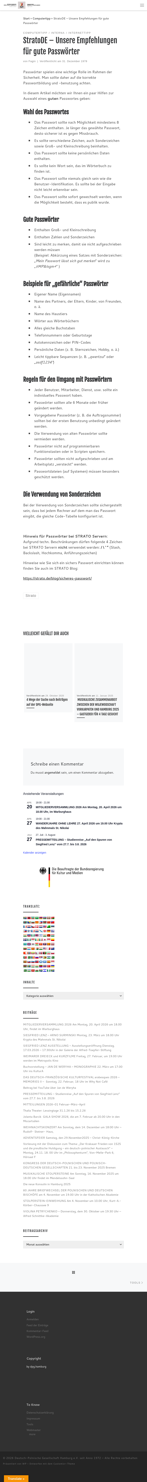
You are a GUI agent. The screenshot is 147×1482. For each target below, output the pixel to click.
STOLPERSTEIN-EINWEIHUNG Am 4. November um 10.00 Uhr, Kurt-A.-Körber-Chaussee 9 (72, 1203)
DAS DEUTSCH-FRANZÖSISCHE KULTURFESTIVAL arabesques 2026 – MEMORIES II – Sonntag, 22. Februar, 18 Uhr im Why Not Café (71, 1079)
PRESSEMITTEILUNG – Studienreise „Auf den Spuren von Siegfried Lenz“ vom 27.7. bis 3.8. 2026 (71, 1096)
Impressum (33, 1418)
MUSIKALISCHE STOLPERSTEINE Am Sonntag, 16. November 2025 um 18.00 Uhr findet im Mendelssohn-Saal (71, 1175)
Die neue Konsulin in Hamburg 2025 (47, 1184)
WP (24, 1463)
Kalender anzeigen (34, 852)
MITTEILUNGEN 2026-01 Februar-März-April (54, 1104)
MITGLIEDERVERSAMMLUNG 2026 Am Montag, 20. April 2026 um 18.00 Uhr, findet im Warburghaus (72, 1026)
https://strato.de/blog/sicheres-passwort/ (57, 578)
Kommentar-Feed (37, 1331)
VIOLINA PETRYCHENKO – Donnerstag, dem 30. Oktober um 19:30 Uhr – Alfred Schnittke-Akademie (72, 1213)
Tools (29, 1424)
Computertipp (42, 18)
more (32, 1434)
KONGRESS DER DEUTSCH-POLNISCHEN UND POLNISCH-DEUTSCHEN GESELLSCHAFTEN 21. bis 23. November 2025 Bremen (69, 1165)
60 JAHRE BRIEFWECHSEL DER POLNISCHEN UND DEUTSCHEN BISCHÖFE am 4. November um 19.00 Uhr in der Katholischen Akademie (70, 1192)
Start (26, 18)
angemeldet (52, 772)
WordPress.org (35, 1337)
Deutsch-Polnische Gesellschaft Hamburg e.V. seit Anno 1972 (58, 1458)
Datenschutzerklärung (40, 1412)
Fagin (32, 61)
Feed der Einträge (37, 1325)
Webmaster (33, 1430)
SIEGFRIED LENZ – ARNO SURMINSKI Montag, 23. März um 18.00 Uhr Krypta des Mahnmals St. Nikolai (71, 1037)
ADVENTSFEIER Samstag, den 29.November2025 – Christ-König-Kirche (71, 1138)
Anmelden (32, 1319)
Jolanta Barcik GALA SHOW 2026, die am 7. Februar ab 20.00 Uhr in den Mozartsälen (71, 1119)
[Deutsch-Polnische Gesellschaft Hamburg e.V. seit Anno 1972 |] (22, 5)
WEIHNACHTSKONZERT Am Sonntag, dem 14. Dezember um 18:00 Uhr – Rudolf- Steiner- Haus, (72, 1129)
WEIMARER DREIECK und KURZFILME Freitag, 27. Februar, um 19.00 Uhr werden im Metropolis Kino (72, 1058)
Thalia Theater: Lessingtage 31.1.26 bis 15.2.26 (54, 1110)
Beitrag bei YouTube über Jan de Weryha (49, 1088)
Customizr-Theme (64, 1463)
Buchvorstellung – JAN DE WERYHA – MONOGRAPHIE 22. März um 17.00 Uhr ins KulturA (72, 1069)
